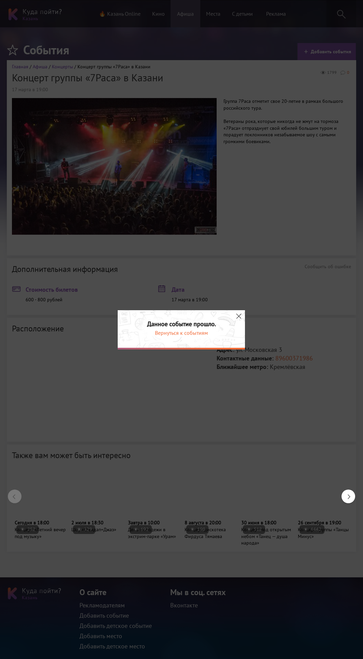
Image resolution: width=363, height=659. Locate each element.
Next (345, 493)
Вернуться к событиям (181, 332)
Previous (11, 493)
